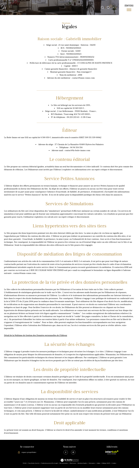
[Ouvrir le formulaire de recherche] (102, 7)
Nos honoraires (64, 463)
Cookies (114, 463)
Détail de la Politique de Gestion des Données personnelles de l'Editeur (35, 335)
